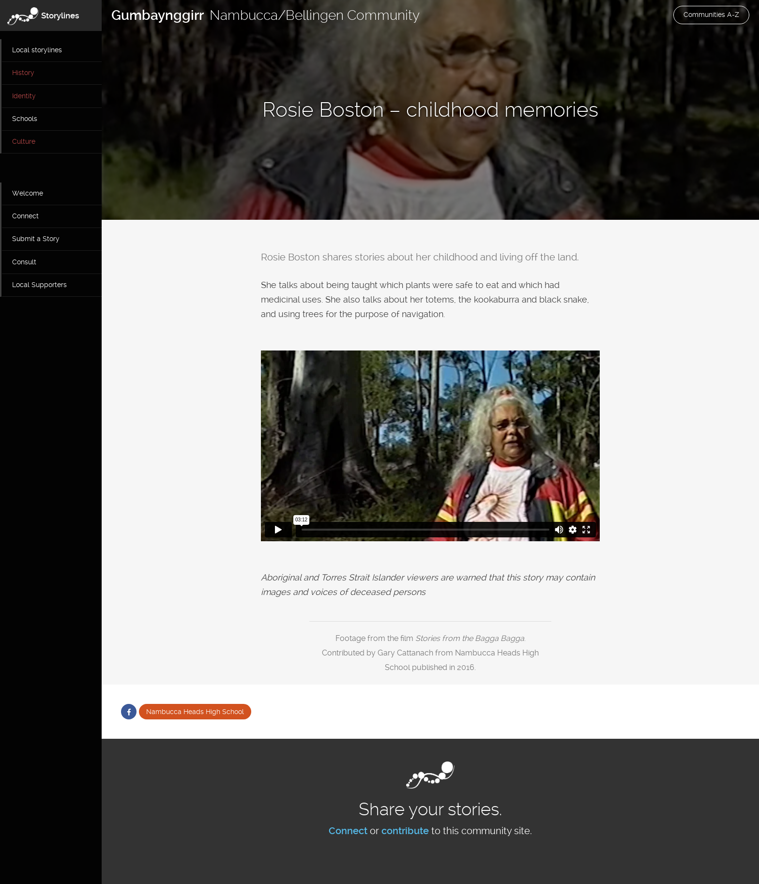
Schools (24, 118)
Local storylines (37, 50)
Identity (24, 96)
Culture (23, 141)
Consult (24, 262)
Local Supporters (39, 285)
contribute (405, 831)
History (23, 72)
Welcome (27, 193)
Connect (25, 216)
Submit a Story (36, 239)
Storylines (60, 15)
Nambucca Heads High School (195, 712)
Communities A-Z (711, 14)
